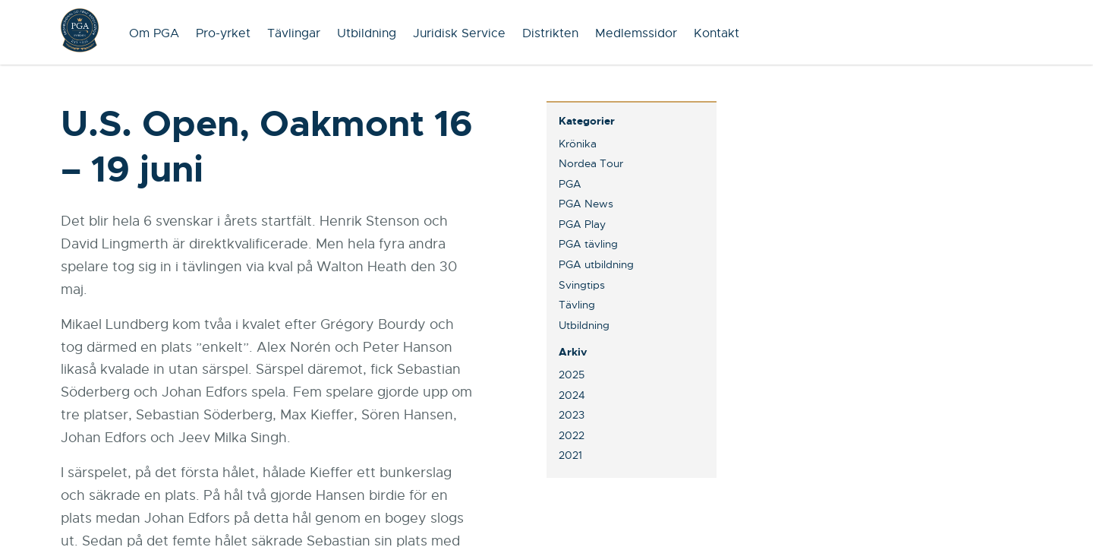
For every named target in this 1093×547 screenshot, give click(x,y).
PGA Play (582, 224)
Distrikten (550, 33)
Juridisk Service (459, 33)
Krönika (578, 143)
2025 (571, 374)
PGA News (586, 203)
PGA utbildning (596, 264)
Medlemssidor (636, 33)
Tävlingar (293, 33)
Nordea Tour (591, 163)
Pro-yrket (223, 33)
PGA (570, 184)
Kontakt (716, 33)
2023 (571, 415)
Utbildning (366, 33)
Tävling (577, 304)
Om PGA (154, 33)
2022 (571, 435)
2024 (572, 395)
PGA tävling (588, 244)
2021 (570, 455)
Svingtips (582, 285)
